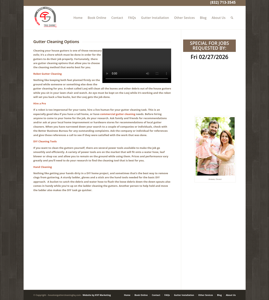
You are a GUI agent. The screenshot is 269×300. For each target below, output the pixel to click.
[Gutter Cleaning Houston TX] (45, 17)
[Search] (232, 17)
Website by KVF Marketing (97, 295)
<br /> (209, 76)
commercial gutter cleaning (117, 114)
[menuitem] (78, 17)
